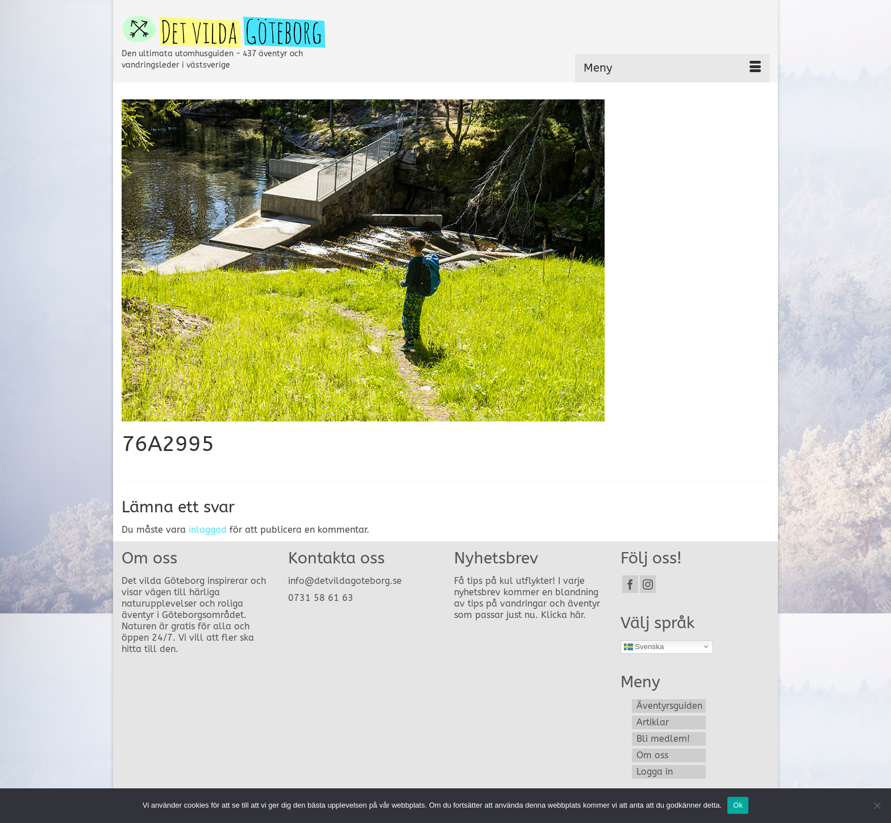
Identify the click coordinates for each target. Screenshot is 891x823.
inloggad (208, 529)
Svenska (644, 646)
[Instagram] (648, 584)
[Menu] (672, 68)
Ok (738, 805)
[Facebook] (630, 584)
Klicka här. (563, 614)
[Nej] (876, 805)
